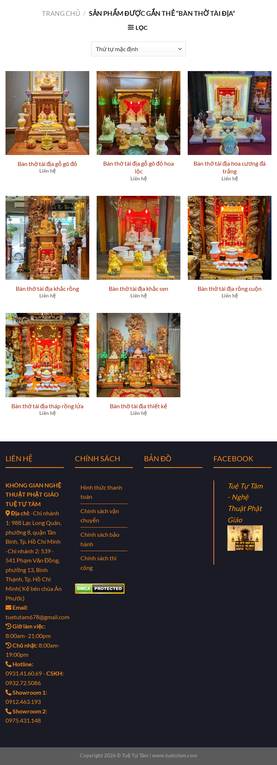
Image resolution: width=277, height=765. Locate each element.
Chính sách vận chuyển (99, 515)
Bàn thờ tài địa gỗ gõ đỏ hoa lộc (138, 167)
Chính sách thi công (98, 562)
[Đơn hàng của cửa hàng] (138, 49)
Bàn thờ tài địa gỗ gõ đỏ (48, 163)
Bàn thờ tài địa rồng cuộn (230, 288)
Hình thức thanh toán (101, 492)
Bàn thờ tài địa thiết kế (139, 405)
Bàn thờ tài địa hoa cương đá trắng (230, 167)
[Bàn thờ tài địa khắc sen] (138, 238)
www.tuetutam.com (174, 755)
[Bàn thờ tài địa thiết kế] (138, 355)
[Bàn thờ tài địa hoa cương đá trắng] (229, 113)
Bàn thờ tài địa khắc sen (139, 288)
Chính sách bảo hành (99, 539)
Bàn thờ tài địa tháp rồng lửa (47, 405)
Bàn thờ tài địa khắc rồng (47, 288)
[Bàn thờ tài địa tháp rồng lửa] (47, 355)
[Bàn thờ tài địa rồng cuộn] (229, 238)
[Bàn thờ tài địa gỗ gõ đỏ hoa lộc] (138, 113)
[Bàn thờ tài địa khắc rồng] (47, 238)
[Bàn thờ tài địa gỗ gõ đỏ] (47, 113)
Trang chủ (61, 13)
